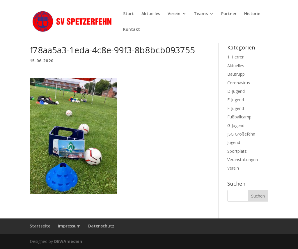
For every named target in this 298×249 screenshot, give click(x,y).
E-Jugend (235, 99)
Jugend (233, 142)
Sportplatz (236, 151)
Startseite (40, 226)
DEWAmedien (68, 241)
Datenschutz (101, 226)
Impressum (69, 226)
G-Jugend (235, 125)
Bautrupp (236, 74)
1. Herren (235, 57)
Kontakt (131, 29)
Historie (252, 14)
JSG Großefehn (241, 134)
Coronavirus (238, 83)
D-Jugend (236, 91)
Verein (174, 14)
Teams (201, 14)
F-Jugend (235, 108)
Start (128, 14)
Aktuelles (150, 14)
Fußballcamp (239, 117)
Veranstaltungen (242, 159)
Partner (229, 14)
